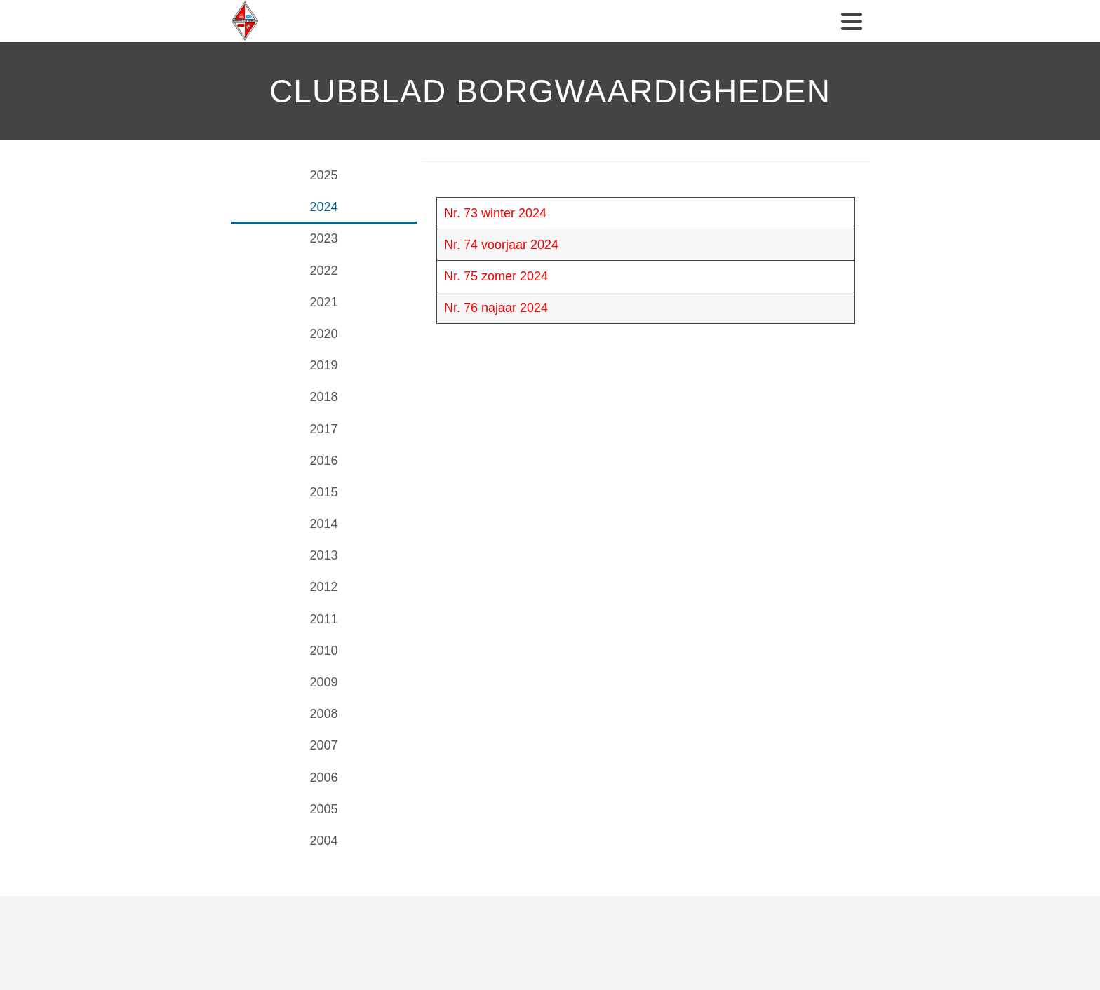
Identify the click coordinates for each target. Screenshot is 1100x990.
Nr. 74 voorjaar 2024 (501, 245)
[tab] (324, 177)
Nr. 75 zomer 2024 (496, 276)
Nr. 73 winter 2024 (495, 213)
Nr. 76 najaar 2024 (496, 308)
